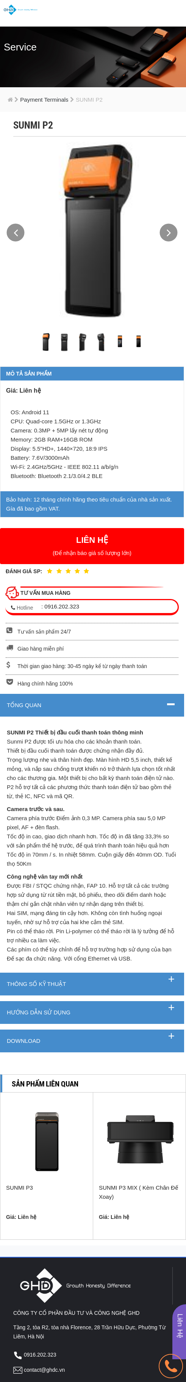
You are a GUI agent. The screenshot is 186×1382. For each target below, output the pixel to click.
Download (23, 1041)
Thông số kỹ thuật (36, 984)
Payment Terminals (42, 99)
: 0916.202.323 (60, 606)
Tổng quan (24, 705)
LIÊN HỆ (92, 545)
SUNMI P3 (19, 1186)
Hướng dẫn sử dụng (38, 1012)
